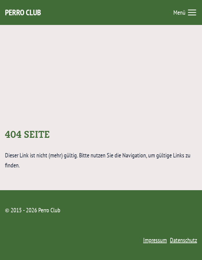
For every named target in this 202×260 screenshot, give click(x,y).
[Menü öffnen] (185, 12)
